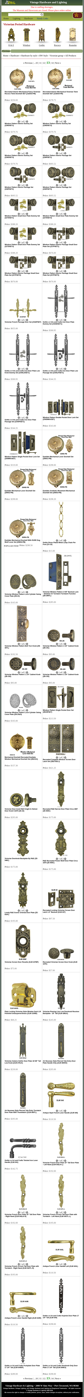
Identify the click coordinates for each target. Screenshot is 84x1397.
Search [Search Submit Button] (41, 14)
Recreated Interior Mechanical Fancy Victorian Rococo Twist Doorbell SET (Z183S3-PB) (22, 93)
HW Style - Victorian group (51, 55)
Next (57, 63)
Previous (28, 63)
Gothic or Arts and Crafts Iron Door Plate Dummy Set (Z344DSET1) (58, 323)
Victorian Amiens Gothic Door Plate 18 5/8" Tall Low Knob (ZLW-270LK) (23, 1062)
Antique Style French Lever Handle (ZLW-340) (60, 1113)
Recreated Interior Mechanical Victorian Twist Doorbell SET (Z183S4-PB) (60, 93)
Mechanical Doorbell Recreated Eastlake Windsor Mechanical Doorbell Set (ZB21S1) (21, 758)
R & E (11, 44)
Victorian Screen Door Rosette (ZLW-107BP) (22, 962)
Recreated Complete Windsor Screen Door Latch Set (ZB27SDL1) (59, 760)
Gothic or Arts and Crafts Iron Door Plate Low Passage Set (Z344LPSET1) (60, 372)
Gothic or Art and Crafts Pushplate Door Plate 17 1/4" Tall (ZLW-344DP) (22, 1366)
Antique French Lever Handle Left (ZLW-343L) (60, 1266)
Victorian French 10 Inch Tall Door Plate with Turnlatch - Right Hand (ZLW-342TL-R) (22, 1267)
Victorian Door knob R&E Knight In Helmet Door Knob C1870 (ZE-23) (21, 810)
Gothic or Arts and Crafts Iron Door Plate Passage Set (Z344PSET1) (20, 421)
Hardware (28, 18)
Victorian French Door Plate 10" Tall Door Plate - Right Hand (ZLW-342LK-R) (23, 1215)
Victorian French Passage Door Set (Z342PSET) (23, 322)
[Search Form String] (25, 14)
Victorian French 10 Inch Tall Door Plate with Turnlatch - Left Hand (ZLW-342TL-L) (60, 1215)
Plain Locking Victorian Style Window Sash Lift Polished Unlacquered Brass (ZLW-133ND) (23, 1012)
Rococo (57, 44)
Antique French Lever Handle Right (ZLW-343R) (23, 1318)
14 (52, 63)
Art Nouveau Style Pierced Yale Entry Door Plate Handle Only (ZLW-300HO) (59, 1062)
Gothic (41, 44)
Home (6, 18)
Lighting (16, 18)
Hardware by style (29, 55)
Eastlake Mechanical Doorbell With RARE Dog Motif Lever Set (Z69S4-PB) (22, 541)
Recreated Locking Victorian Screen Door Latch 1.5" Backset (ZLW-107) (59, 911)
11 (40, 63)
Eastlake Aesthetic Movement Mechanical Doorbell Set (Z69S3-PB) (59, 492)
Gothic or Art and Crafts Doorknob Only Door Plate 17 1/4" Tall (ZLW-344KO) (60, 1366)
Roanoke (72, 44)
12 (44, 63)
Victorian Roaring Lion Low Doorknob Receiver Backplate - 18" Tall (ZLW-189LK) (61, 1012)
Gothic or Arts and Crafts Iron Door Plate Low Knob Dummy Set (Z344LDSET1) (22, 372)
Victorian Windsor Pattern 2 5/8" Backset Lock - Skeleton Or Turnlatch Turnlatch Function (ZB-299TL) (60, 594)
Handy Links (42, 18)
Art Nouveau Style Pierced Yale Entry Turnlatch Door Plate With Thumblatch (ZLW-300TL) (23, 1111)
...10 (36, 63)
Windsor (27, 44)
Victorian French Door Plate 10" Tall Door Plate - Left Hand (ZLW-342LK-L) (61, 1164)
